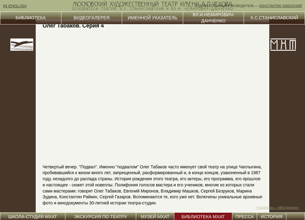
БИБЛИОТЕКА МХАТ (203, 216)
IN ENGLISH (15, 6)
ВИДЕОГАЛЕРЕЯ (92, 17)
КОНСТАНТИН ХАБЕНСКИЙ (280, 6)
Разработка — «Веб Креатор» (278, 207)
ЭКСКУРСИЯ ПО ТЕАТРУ (100, 216)
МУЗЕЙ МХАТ (155, 216)
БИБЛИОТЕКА (30, 17)
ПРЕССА (244, 216)
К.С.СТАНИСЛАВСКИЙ (274, 17)
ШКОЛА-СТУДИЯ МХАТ (32, 216)
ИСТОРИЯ (271, 216)
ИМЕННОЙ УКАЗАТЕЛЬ (152, 17)
